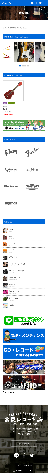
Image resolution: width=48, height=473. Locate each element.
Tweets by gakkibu (8, 392)
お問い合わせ (24, 443)
